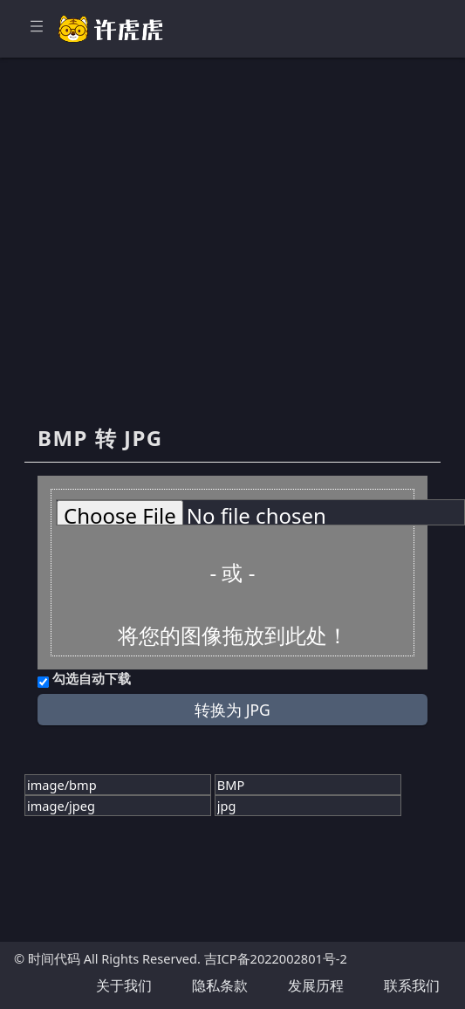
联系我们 (412, 985)
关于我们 (124, 985)
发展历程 (316, 985)
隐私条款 (220, 985)
